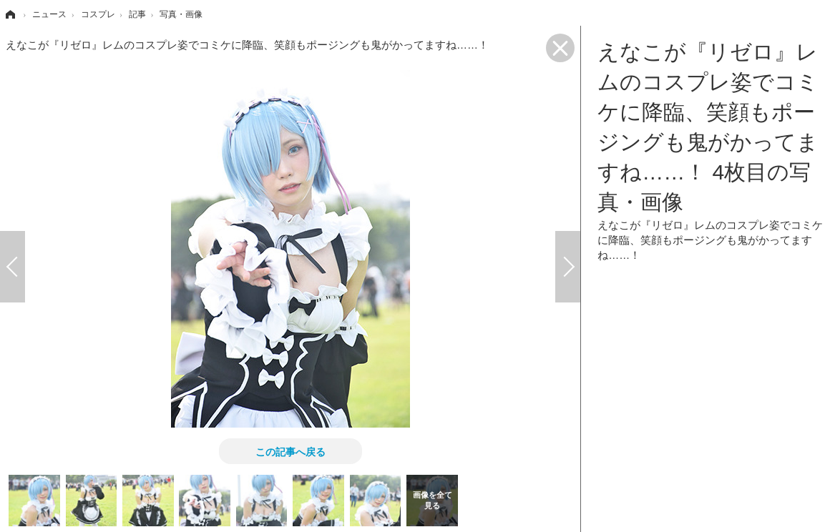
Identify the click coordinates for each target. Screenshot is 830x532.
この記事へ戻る (290, 451)
